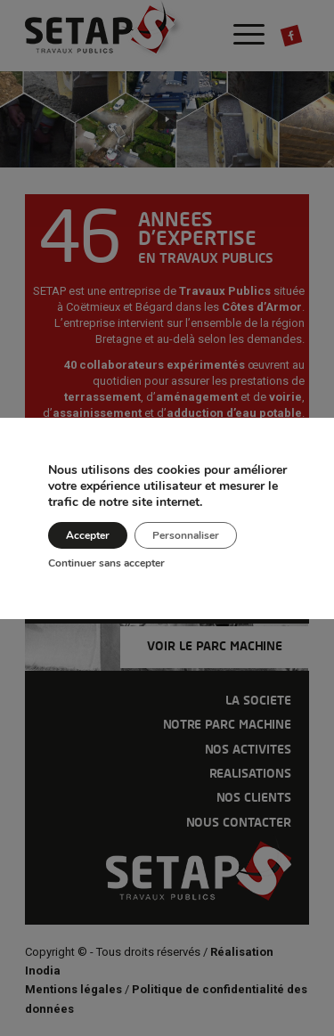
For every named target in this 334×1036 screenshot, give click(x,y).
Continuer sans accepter (106, 563)
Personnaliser (185, 535)
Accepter (88, 535)
